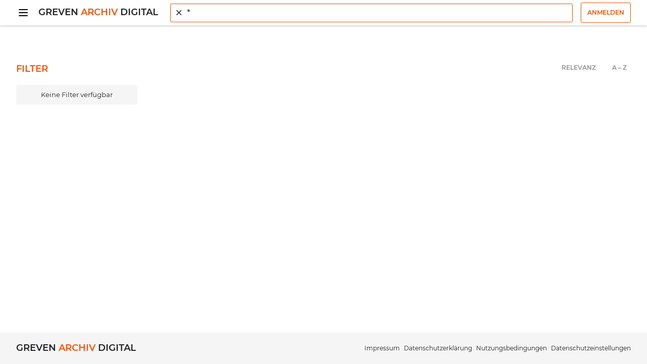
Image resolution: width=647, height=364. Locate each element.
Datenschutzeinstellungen (591, 348)
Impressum (382, 348)
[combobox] (371, 13)
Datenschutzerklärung (438, 348)
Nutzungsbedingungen (511, 348)
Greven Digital (98, 12)
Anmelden (605, 12)
